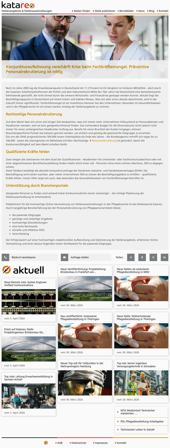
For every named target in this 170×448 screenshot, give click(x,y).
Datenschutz (78, 442)
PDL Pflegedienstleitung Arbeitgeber (140, 421)
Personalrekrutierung (104, 140)
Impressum (100, 442)
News (141, 11)
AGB (58, 442)
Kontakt (163, 11)
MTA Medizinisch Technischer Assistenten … (136, 412)
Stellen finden (81, 11)
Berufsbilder (126, 11)
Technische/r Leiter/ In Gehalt (135, 429)
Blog (151, 11)
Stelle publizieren (104, 11)
